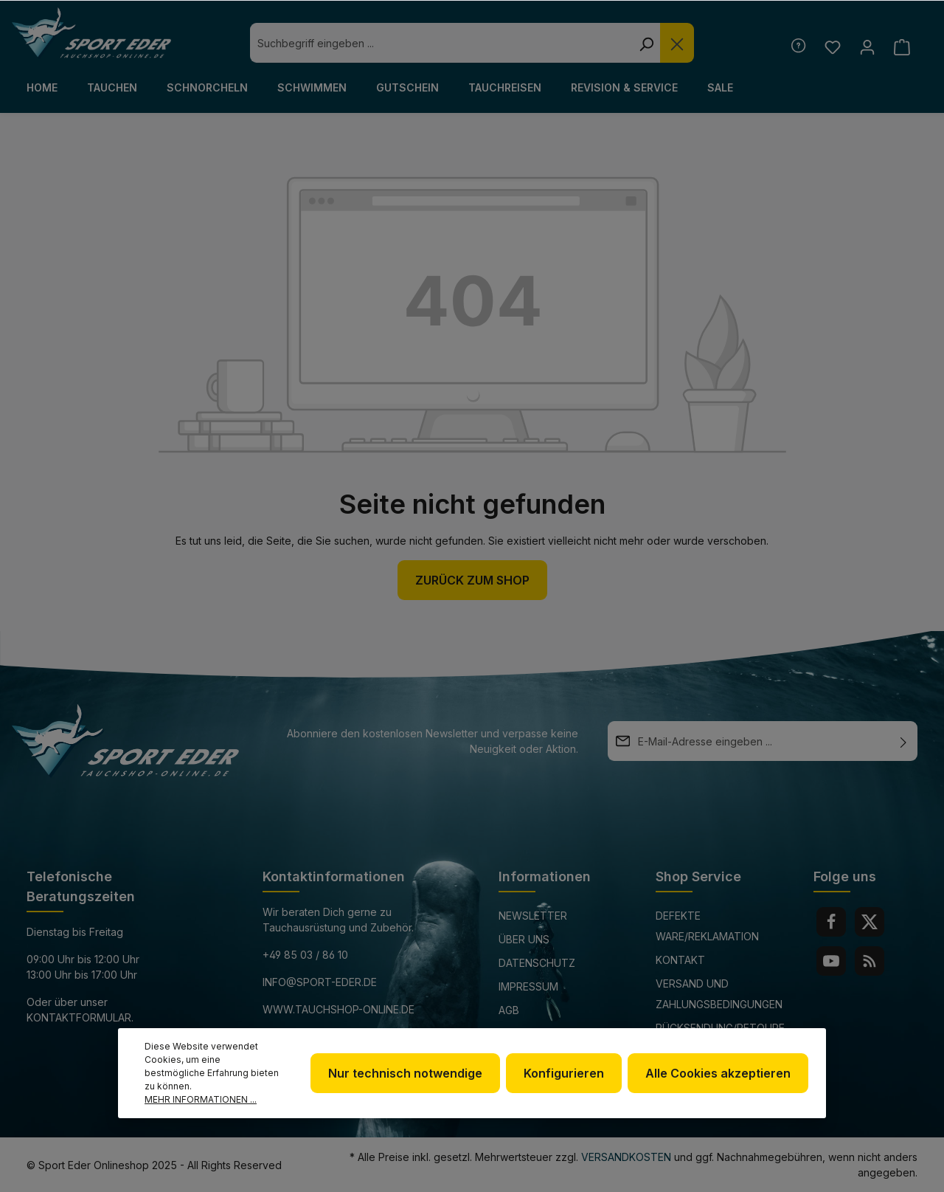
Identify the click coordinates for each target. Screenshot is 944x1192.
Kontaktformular (79, 1017)
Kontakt (680, 960)
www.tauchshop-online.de (338, 1009)
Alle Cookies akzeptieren (718, 1073)
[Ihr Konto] (867, 47)
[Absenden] (903, 741)
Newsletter (533, 915)
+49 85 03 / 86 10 (305, 954)
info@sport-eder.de (320, 982)
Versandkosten (626, 1157)
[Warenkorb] (901, 47)
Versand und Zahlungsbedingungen (719, 993)
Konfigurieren (564, 1073)
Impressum (528, 986)
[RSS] (869, 961)
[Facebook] (831, 922)
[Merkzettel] (832, 47)
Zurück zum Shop (472, 580)
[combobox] (441, 43)
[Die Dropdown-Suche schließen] (677, 43)
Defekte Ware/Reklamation (707, 926)
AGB (509, 1010)
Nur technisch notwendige (405, 1073)
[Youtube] (831, 961)
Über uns (524, 939)
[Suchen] (646, 43)
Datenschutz (537, 963)
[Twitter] (869, 922)
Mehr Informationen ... (201, 1099)
